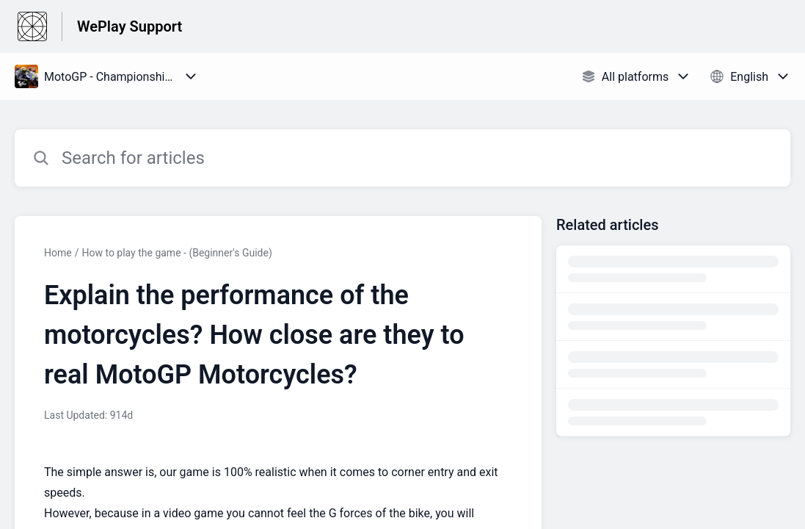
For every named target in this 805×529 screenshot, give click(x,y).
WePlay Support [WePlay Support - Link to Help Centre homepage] (129, 26)
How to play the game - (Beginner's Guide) (176, 253)
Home (58, 253)
